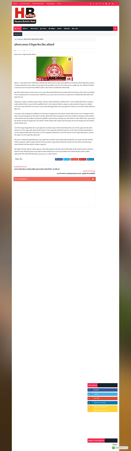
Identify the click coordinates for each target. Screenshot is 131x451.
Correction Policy (24, 4)
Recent (93, 176)
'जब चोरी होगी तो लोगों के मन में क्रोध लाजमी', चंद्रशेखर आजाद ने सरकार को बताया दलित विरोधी (106, 215)
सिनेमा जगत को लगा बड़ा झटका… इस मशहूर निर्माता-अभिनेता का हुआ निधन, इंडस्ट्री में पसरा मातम (106, 260)
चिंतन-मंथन (75, 29)
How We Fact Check (37, 4)
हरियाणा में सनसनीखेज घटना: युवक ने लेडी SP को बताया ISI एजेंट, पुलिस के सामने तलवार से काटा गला (107, 223)
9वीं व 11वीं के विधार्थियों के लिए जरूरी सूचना (107, 251)
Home (58, 4)
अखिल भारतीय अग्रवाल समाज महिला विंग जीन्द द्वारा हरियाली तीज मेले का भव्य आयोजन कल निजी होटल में (106, 238)
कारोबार (59, 29)
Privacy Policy (50, 4)
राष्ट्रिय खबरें (66, 29)
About (15, 4)
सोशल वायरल (33, 29)
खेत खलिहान (51, 29)
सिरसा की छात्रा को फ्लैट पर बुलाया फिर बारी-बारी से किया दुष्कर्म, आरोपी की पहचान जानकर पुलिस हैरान (106, 208)
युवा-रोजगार (43, 29)
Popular (102, 176)
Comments (113, 176)
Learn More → (19, 397)
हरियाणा (25, 29)
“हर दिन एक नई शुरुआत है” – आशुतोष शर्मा (106, 229)
